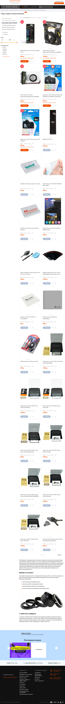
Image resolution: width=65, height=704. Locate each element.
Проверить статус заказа (26, 674)
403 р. (45, 101)
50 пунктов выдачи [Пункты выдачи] (27, 7)
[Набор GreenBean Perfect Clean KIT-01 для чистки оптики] (30, 255)
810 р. (22, 457)
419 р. (22, 368)
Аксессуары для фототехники (8, 20)
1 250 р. (45, 146)
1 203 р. (22, 412)
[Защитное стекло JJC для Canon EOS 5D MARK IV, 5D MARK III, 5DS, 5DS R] (53, 78)
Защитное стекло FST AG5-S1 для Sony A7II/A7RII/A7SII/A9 (53, 362)
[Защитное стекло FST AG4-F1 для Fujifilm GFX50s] (53, 433)
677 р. (22, 501)
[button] (8, 648)
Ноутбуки (37, 679)
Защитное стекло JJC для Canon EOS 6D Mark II (30, 140)
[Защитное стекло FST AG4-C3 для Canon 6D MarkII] (30, 522)
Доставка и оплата (24, 676)
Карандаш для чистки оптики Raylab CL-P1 (30, 51)
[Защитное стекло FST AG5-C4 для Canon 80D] (53, 388)
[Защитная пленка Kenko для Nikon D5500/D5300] (53, 211)
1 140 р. (22, 546)
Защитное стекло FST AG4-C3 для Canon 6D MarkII (29, 540)
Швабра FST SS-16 (47, 139)
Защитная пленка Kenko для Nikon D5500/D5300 (52, 229)
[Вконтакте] (4, 683)
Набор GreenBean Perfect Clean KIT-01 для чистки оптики (30, 273)
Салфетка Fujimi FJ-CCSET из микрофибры (28, 317)
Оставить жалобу (24, 689)
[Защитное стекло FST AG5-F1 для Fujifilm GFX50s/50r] (30, 388)
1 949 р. (45, 56)
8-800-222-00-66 (59, 1)
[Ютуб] (10, 683)
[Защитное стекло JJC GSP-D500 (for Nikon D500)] (53, 166)
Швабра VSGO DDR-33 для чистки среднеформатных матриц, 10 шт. (51, 273)
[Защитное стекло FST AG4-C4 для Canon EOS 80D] (53, 477)
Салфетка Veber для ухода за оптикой (30, 183)
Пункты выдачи (23, 672)
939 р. (45, 546)
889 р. (45, 235)
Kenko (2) (5, 54)
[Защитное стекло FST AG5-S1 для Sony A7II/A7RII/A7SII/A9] (53, 344)
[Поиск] (45, 7)
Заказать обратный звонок (10, 677)
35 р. (22, 323)
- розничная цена (26, 54)
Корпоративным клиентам (26, 694)
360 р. (22, 235)
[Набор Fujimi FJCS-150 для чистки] (30, 344)
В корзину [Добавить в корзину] (24, 61)
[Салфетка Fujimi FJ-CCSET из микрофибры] (30, 300)
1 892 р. (45, 279)
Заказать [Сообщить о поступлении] (47, 150)
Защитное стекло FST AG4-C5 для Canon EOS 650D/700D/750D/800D (29, 495)
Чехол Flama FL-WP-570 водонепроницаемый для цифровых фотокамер (29, 95)
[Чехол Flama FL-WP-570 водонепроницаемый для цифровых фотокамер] (30, 78)
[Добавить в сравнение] (33, 61)
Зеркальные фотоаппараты (38, 675)
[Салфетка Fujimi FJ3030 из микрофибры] (53, 300)
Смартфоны (38, 672)
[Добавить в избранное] (31, 61)
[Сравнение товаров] (55, 7)
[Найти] (51, 7)
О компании (22, 684)
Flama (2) (5, 49)
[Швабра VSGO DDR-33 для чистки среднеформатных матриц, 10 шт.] (53, 255)
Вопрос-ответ (23, 677)
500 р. (22, 56)
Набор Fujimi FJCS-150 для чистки (29, 361)
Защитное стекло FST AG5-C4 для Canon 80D (51, 406)
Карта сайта (23, 687)
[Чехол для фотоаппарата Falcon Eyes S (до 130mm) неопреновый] (53, 522)
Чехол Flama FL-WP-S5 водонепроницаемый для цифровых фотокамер (52, 51)
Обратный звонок (59, 3)
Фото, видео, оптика (6, 18)
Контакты (22, 682)
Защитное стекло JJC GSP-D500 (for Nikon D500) (52, 184)
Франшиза (22, 686)
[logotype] (4, 2)
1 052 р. (45, 457)
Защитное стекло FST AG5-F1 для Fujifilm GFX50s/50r (29, 406)
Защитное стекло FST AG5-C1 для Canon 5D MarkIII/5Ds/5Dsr (29, 451)
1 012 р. (45, 368)
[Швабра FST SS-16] (53, 122)
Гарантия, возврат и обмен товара (25, 680)
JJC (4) (4, 52)
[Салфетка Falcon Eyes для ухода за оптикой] (30, 211)
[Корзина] (63, 7)
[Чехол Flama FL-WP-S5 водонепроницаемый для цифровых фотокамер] (53, 33)
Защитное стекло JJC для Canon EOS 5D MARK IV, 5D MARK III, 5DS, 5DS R (52, 95)
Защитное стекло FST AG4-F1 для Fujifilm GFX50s (51, 451)
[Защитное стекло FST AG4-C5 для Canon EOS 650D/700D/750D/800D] (30, 477)
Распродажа (35, 6)
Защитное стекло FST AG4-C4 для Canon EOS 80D (52, 495)
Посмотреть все (6, 56)
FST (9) (4, 47)
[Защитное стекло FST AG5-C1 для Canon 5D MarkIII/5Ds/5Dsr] (30, 433)
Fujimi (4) (5, 50)
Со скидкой (5, 34)
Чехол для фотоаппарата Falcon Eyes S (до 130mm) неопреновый (53, 540)
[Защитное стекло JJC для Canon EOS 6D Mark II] (30, 122)
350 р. (22, 279)
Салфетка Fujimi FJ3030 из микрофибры (50, 317)
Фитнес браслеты (39, 680)
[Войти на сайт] (60, 7)
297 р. (22, 190)
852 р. (22, 101)
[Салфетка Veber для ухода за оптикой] (30, 166)
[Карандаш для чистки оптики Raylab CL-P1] (30, 33)
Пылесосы (37, 677)
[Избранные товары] (58, 7)
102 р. (45, 323)
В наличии (5, 32)
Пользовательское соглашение (24, 692)
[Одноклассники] (7, 683)
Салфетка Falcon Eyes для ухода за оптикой (29, 229)
